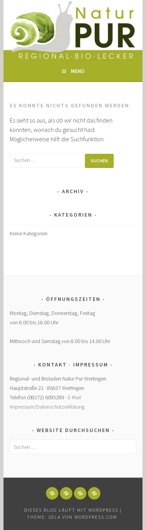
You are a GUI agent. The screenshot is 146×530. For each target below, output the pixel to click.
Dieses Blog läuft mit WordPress (71, 510)
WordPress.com (95, 517)
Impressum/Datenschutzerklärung (47, 406)
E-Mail (74, 397)
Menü (77, 71)
